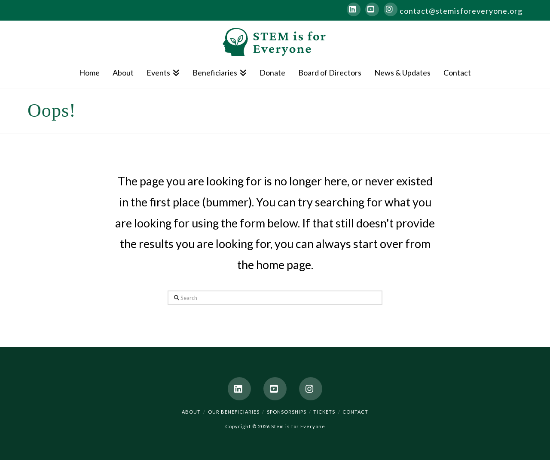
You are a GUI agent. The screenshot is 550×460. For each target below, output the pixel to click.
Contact (355, 412)
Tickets (324, 412)
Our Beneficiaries (234, 412)
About (191, 412)
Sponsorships (286, 412)
